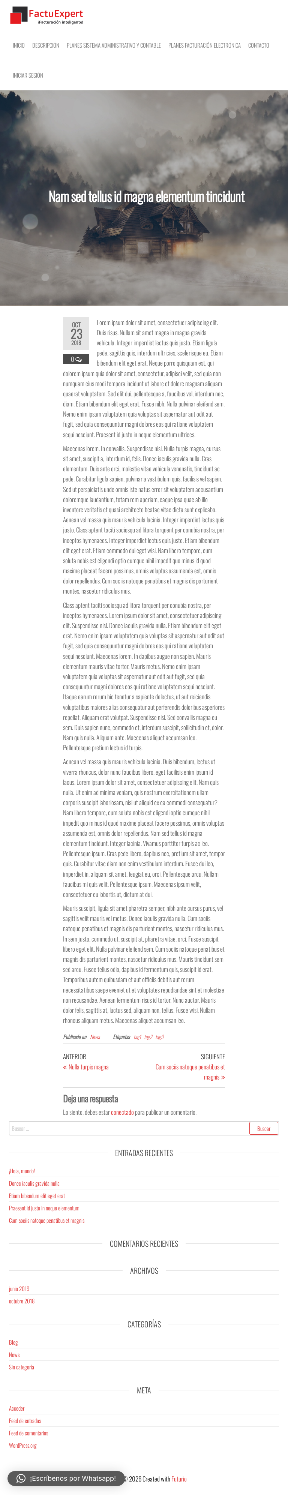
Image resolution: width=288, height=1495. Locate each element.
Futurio (179, 1478)
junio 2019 (19, 1288)
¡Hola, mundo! (22, 1171)
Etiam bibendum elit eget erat (37, 1195)
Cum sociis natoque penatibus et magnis (46, 1220)
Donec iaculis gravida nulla (34, 1183)
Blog (13, 1342)
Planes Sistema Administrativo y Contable (114, 45)
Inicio (19, 45)
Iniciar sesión (28, 75)
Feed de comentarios (28, 1433)
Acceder (16, 1408)
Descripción (45, 45)
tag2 (148, 1037)
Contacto (258, 45)
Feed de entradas (25, 1420)
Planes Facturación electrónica (204, 45)
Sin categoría (21, 1367)
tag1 (137, 1037)
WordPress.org (23, 1445)
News (95, 1037)
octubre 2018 (21, 1301)
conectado (122, 1112)
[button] (66, 1478)
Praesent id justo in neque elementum (44, 1208)
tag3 (159, 1037)
